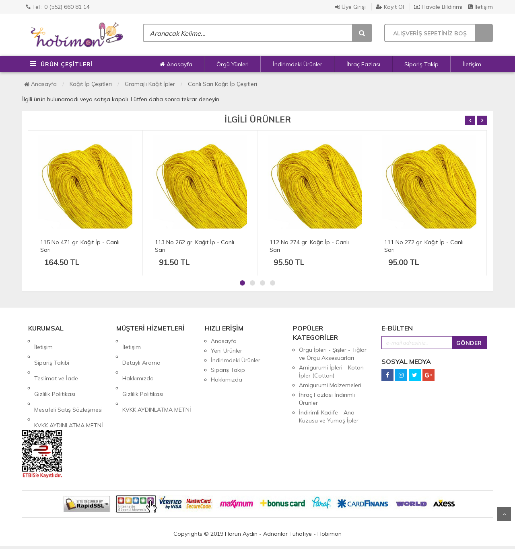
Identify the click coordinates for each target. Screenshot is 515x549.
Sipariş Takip (421, 64)
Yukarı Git (504, 514)
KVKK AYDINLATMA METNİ (68, 389)
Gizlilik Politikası (54, 369)
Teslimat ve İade (56, 360)
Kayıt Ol (390, 6)
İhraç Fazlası (363, 64)
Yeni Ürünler (226, 350)
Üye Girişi (350, 6)
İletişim (480, 6)
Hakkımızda (138, 360)
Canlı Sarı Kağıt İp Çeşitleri (222, 84)
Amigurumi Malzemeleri (330, 385)
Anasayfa (176, 64)
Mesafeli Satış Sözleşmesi (68, 379)
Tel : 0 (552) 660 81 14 (58, 6)
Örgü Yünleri (232, 64)
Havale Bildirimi (438, 6)
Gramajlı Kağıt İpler (150, 84)
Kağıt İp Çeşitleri (91, 84)
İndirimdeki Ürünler (297, 64)
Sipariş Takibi (51, 350)
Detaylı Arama (141, 350)
